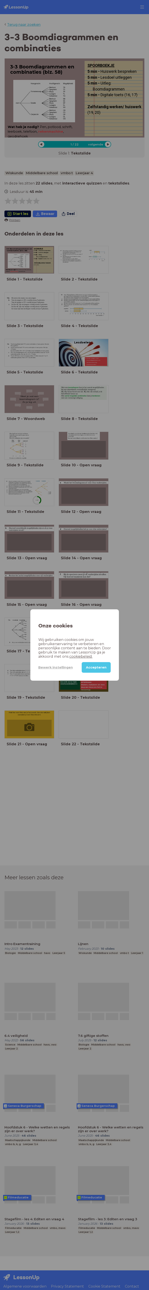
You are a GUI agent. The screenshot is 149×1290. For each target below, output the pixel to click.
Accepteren (96, 667)
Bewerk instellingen (55, 667)
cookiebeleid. (81, 656)
